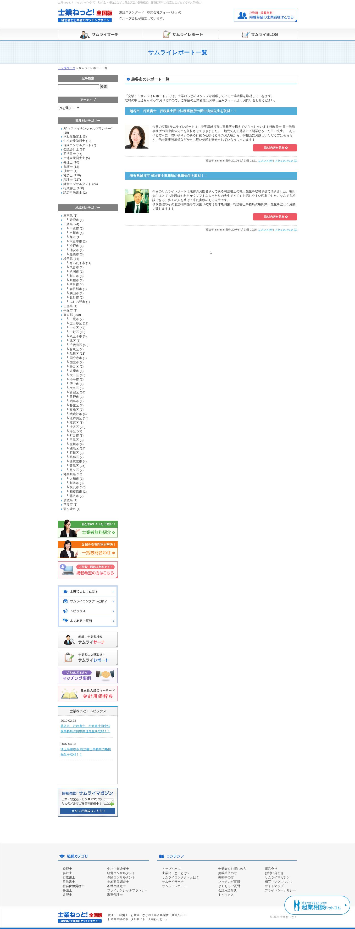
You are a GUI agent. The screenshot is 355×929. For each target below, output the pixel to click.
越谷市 (74, 297)
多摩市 (74, 371)
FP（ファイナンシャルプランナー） (88, 128)
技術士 (68, 171)
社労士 (68, 175)
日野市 (74, 396)
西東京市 (76, 461)
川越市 (74, 280)
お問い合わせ (274, 873)
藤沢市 (74, 496)
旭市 (73, 237)
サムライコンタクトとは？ (180, 877)
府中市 (74, 384)
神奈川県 (69, 474)
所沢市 (74, 284)
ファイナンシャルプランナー (127, 890)
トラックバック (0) (286, 160)
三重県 (68, 215)
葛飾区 (74, 457)
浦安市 (74, 250)
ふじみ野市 (77, 302)
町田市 (74, 435)
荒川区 (74, 453)
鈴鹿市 (74, 220)
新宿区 (74, 392)
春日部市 (76, 289)
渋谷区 (74, 427)
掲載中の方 (226, 877)
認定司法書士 (72, 192)
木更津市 (76, 241)
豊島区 (74, 465)
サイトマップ (274, 886)
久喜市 (74, 267)
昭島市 (74, 401)
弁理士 (68, 162)
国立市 (74, 362)
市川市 (74, 233)
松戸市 (74, 246)
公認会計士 (71, 149)
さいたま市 (77, 263)
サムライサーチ (173, 881)
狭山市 (74, 293)
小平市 (74, 379)
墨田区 (74, 366)
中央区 (74, 327)
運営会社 (271, 869)
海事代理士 (115, 894)
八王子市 (76, 336)
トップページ (66, 68)
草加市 (68, 504)
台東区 (74, 349)
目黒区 (74, 440)
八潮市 (74, 271)
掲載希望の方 (227, 873)
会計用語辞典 (227, 890)
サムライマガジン (277, 877)
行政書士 (69, 188)
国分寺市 (76, 358)
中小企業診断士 (74, 141)
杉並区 (74, 405)
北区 (73, 340)
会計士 (67, 873)
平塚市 (68, 310)
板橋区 (74, 409)
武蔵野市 (76, 414)
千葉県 (68, 224)
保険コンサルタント (77, 145)
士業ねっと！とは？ (176, 873)
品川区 (74, 353)
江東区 (74, 422)
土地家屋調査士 (74, 158)
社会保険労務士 (73, 886)
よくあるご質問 (229, 886)
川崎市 (74, 483)
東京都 (68, 315)
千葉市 (74, 228)
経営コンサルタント (77, 184)
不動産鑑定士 (72, 136)
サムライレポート (174, 886)
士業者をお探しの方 (232, 869)
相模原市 (76, 491)
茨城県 (68, 500)
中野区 (74, 332)
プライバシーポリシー (280, 890)
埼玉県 (68, 258)
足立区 (74, 470)
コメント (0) (265, 160)
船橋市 (74, 254)
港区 (73, 431)
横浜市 (74, 487)
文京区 (74, 388)
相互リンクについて (279, 881)
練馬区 (74, 448)
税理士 (68, 179)
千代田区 (76, 345)
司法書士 (69, 154)
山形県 (68, 306)
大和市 (74, 478)
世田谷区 (76, 323)
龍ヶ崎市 (69, 509)
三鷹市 (74, 319)
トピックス (226, 894)
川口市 (74, 276)
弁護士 (68, 166)
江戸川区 (76, 418)
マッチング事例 (229, 881)
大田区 (74, 375)
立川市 (74, 444)
